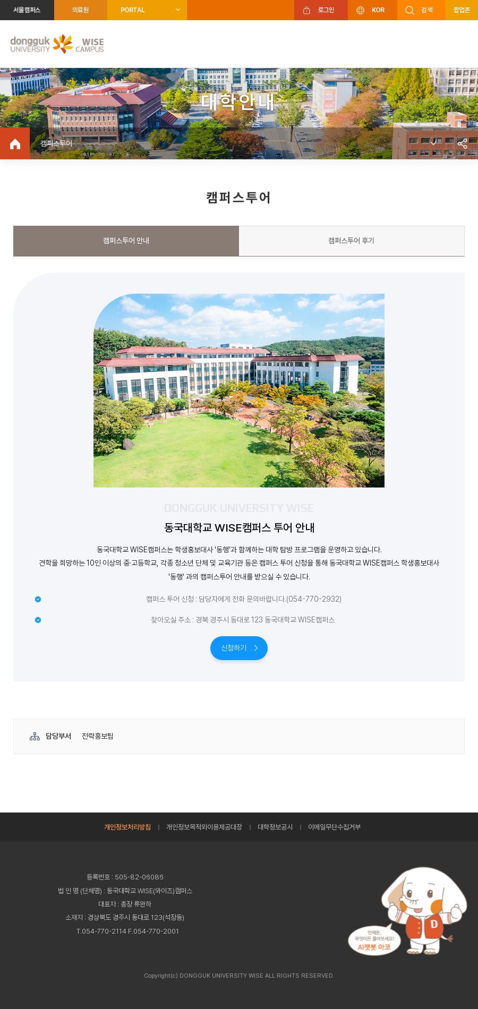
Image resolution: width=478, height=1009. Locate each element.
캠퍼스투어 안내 (126, 240)
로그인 (326, 10)
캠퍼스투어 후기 (351, 240)
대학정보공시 (275, 827)
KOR (378, 10)
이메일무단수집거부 (334, 827)
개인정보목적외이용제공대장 (204, 827)
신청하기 (233, 648)
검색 (426, 10)
